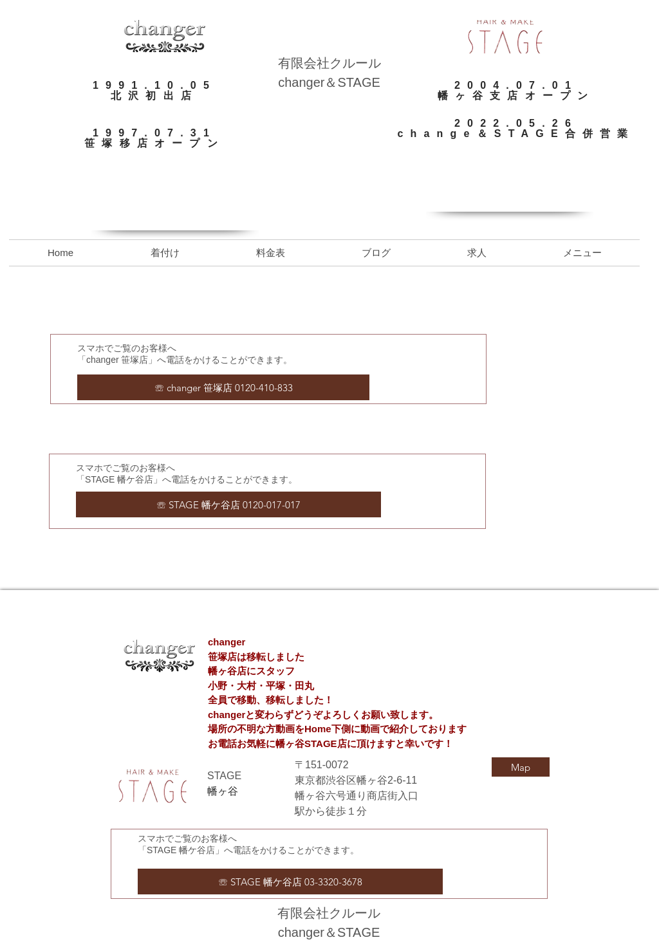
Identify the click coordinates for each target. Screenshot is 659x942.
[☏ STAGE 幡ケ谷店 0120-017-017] (228, 504)
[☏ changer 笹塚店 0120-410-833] (223, 387)
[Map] (521, 767)
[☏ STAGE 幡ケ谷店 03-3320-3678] (290, 881)
